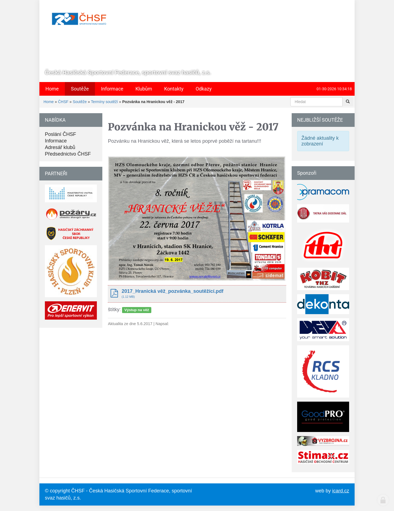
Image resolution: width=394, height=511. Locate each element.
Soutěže (80, 102)
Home (49, 102)
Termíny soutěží (104, 102)
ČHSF (63, 102)
